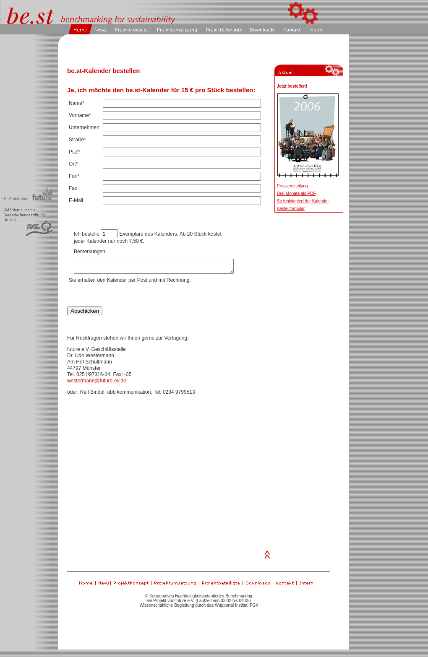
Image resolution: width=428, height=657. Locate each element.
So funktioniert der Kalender (303, 201)
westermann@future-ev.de (96, 383)
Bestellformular (291, 208)
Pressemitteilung (292, 186)
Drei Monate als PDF (296, 193)
